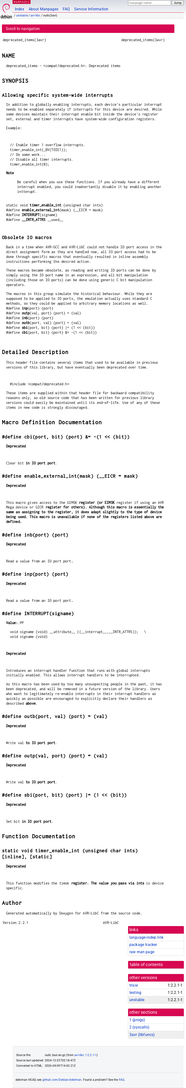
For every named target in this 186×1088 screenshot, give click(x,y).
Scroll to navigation (23, 28)
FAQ (66, 9)
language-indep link (146, 937)
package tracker (143, 944)
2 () (139, 1027)
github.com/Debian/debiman (62, 1079)
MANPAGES (21, 1)
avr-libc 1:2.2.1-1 (85, 1055)
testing (135, 992)
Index (19, 9)
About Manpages (43, 9)
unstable (22, 15)
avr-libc (35, 15)
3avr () (142, 1034)
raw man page (141, 952)
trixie (133, 985)
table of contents (146, 964)
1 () (137, 1020)
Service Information (91, 9)
